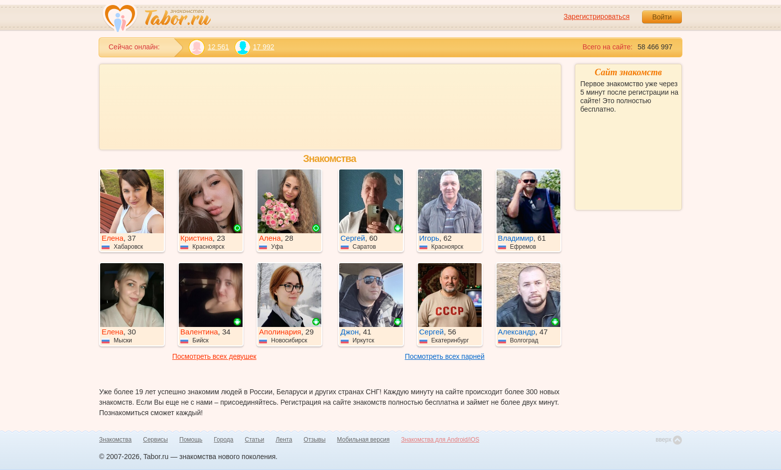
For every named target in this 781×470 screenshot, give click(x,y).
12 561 (209, 47)
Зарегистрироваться (597, 16)
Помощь (190, 439)
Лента (283, 439)
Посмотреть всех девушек (214, 356)
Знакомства (115, 439)
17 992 (254, 47)
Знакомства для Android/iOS (440, 439)
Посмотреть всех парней (445, 356)
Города (223, 439)
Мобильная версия (363, 439)
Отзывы (315, 439)
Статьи (254, 439)
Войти (661, 17)
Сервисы (155, 439)
